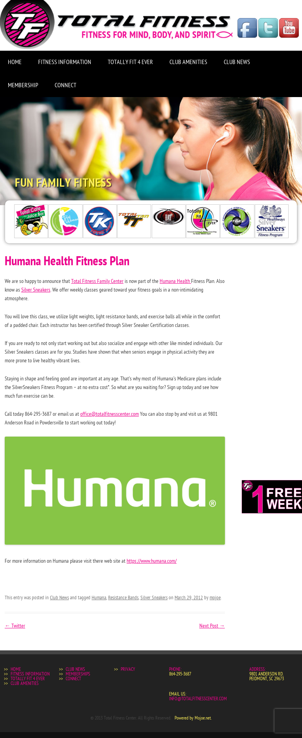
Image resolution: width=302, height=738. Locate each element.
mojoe (215, 598)
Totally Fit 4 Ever (130, 62)
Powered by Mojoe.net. (193, 718)
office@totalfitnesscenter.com (109, 414)
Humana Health (175, 281)
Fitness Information (64, 62)
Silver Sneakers (35, 289)
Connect (65, 85)
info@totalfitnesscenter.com (198, 698)
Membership (23, 85)
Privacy (128, 669)
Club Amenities (188, 62)
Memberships (78, 674)
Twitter (15, 625)
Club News (237, 62)
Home (15, 62)
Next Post (212, 625)
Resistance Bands (123, 598)
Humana (99, 598)
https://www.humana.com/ (152, 561)
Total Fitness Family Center (97, 281)
